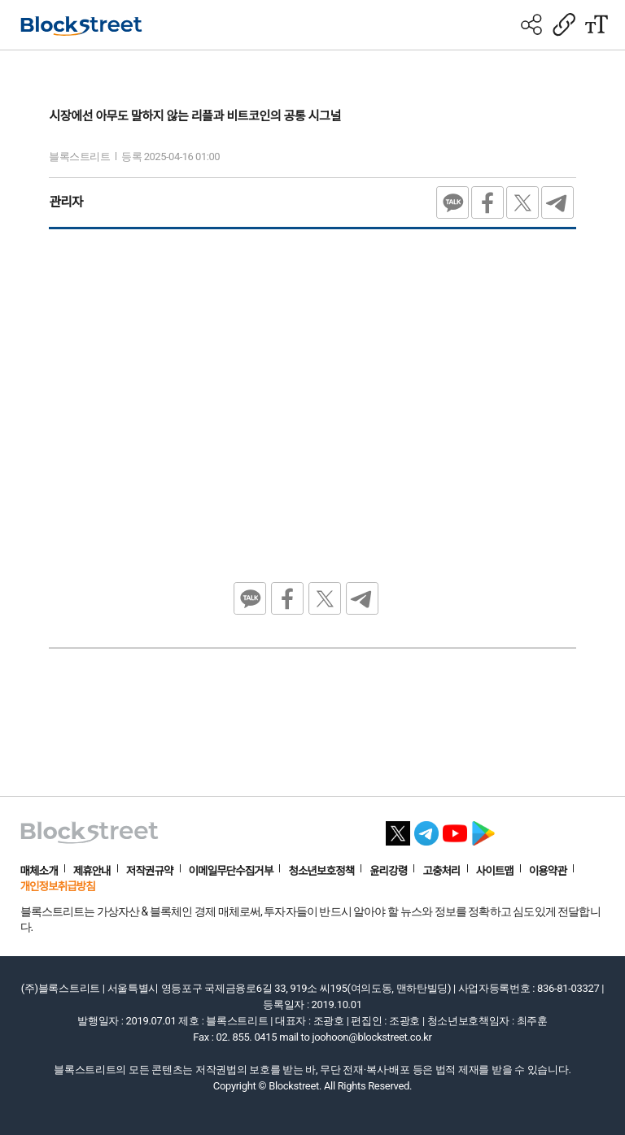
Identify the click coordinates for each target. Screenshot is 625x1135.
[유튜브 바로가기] (455, 829)
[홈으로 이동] (81, 26)
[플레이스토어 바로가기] (483, 829)
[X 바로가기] (398, 829)
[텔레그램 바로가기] (426, 829)
